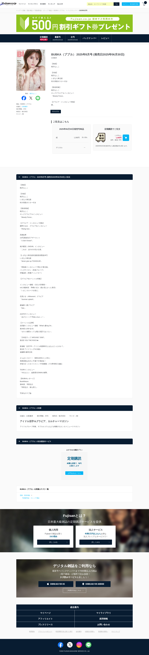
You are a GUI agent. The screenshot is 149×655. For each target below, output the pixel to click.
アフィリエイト (45, 619)
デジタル (59, 147)
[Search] (116, 4)
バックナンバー (72, 10)
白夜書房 (24, 106)
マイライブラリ (33, 4)
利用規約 (32, 631)
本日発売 (43, 4)
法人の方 (60, 4)
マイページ (22, 4)
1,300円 (77, 137)
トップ (18, 10)
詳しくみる (58, 542)
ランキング (51, 4)
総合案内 (74, 607)
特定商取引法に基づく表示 (64, 631)
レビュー (105, 38)
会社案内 (78, 631)
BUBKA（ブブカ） (60, 10)
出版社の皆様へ (90, 631)
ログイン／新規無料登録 (130, 4)
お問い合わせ (103, 624)
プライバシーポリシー (45, 631)
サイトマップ (116, 631)
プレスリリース (45, 624)
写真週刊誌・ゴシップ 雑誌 (43, 10)
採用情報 (103, 619)
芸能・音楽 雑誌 (27, 10)
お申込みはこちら (74, 473)
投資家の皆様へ (103, 631)
